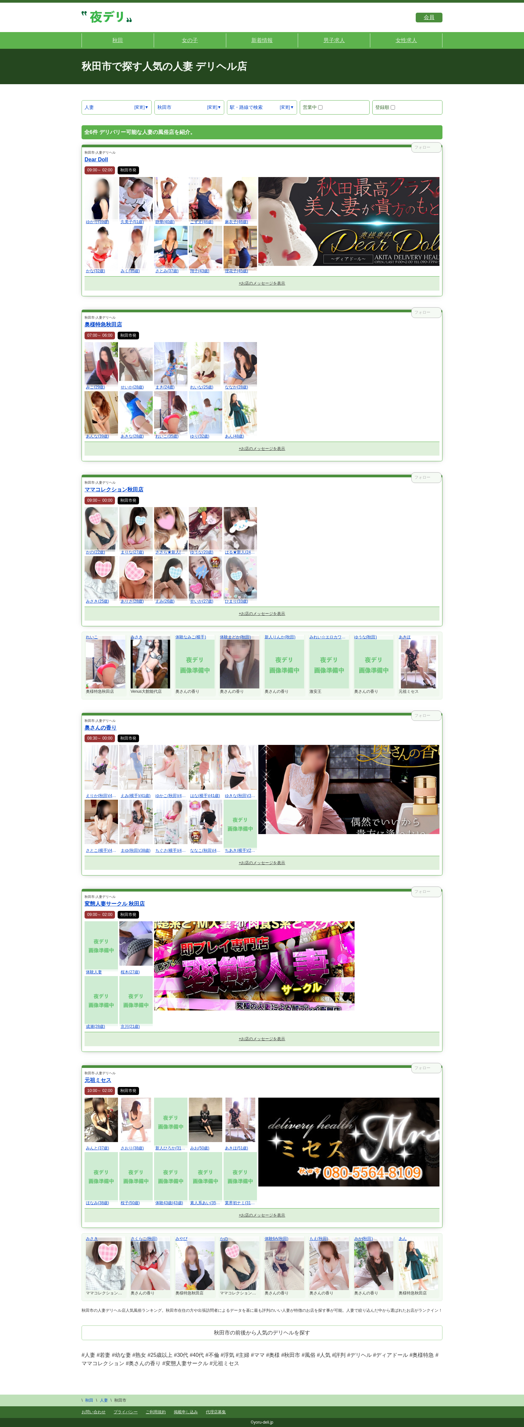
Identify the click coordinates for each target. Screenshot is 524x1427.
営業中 (312, 107)
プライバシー (126, 1412)
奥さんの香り (101, 728)
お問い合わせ (94, 1412)
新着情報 (262, 40)
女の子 (190, 40)
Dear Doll (96, 159)
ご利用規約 (156, 1412)
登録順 (385, 107)
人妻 (89, 107)
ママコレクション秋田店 (114, 489)
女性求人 (406, 40)
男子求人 (334, 40)
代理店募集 (216, 1412)
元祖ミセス (98, 1080)
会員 (429, 17)
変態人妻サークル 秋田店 (115, 904)
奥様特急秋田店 (103, 324)
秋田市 (164, 107)
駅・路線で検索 (246, 107)
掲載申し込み (186, 1412)
